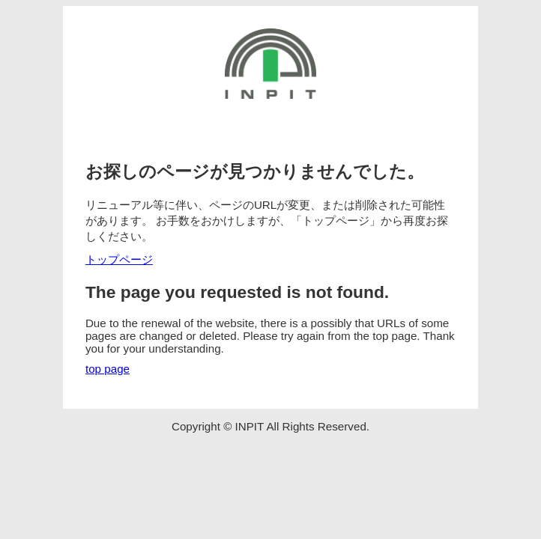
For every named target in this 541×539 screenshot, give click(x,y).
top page (107, 368)
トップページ (119, 259)
